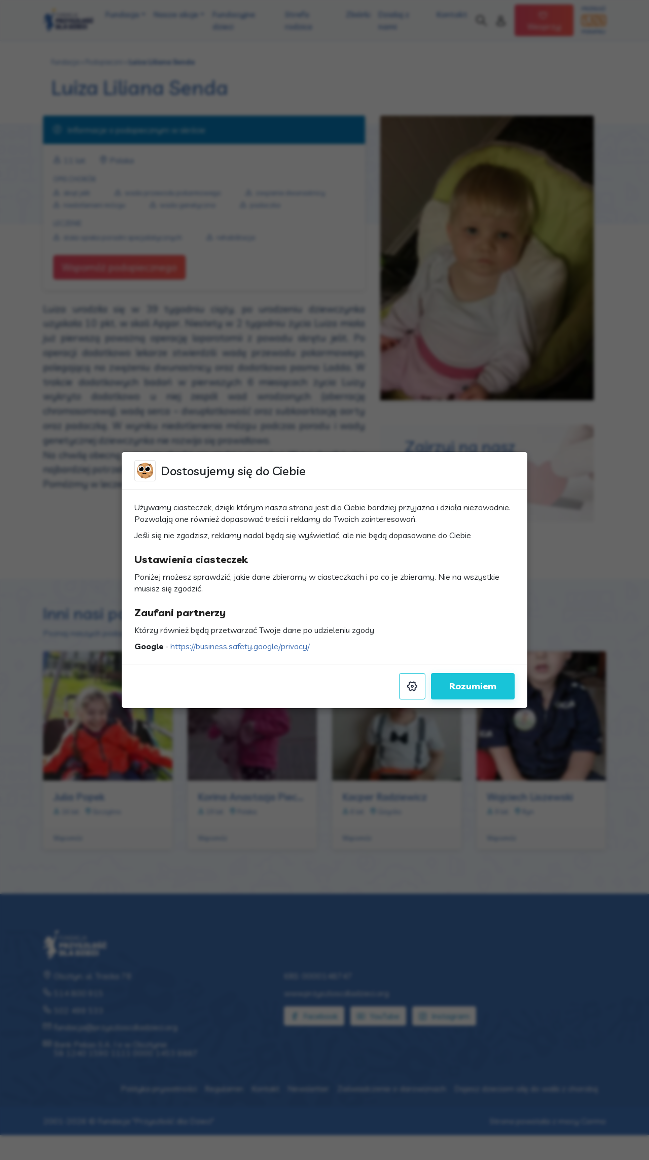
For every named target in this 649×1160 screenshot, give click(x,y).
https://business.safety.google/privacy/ (240, 646)
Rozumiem (472, 686)
